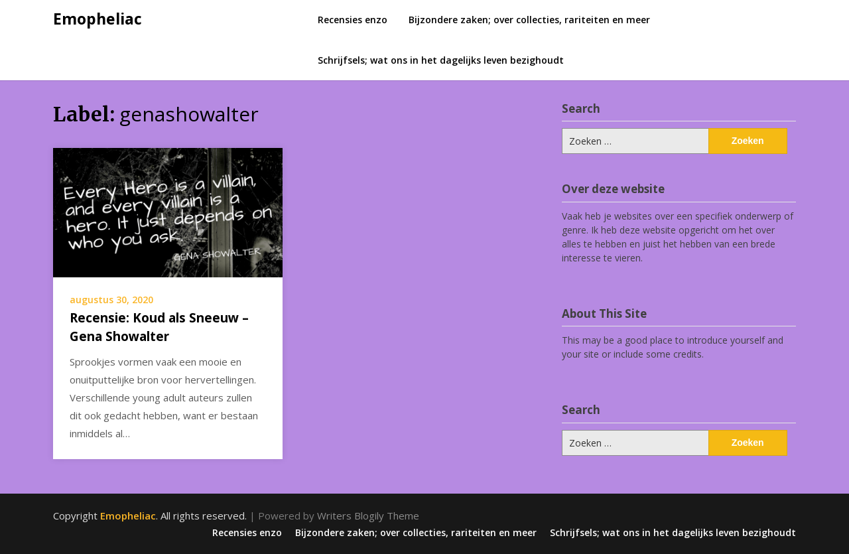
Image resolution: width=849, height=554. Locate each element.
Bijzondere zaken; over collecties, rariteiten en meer (529, 19)
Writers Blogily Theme (368, 515)
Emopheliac (97, 18)
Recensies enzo (352, 19)
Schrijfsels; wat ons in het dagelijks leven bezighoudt (441, 60)
